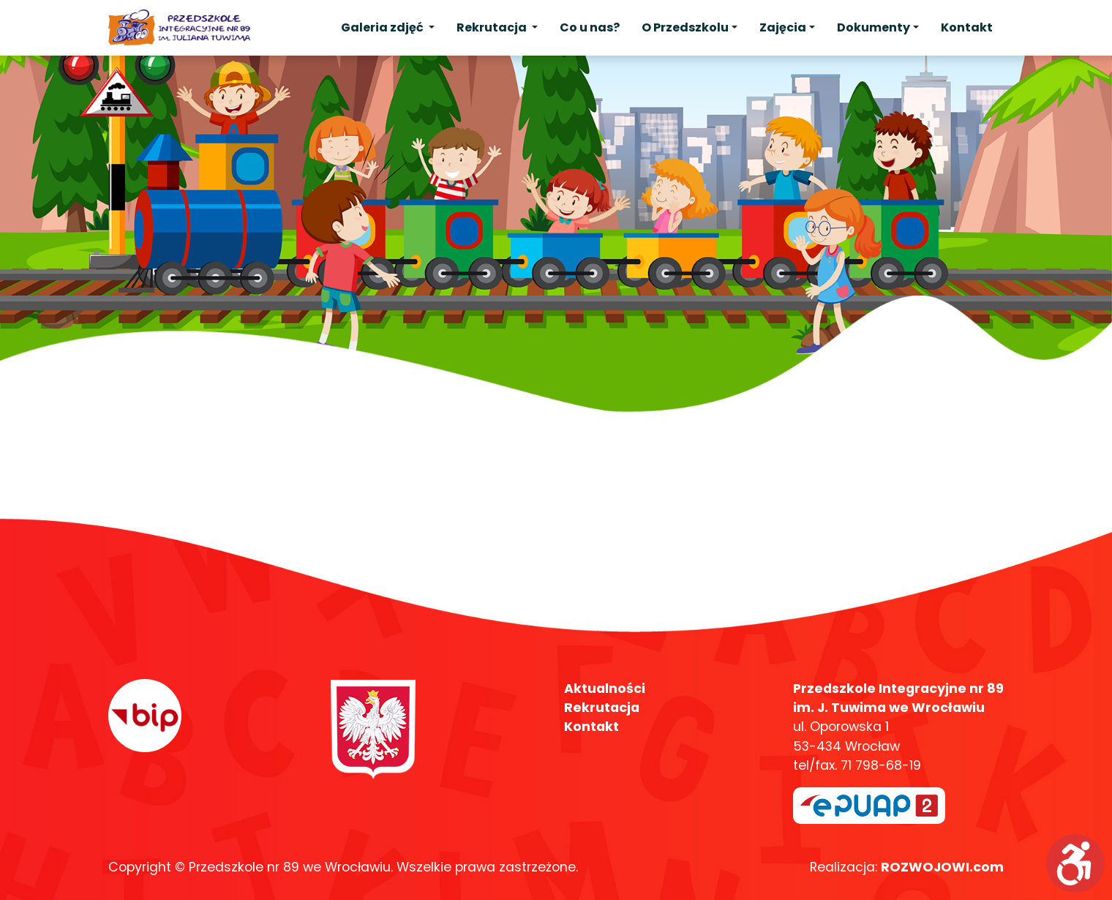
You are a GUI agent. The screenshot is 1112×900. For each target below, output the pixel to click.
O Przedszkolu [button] (685, 27)
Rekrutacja (601, 707)
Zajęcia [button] (782, 27)
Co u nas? (590, 27)
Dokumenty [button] (873, 27)
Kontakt (967, 27)
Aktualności (604, 688)
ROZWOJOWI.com (942, 867)
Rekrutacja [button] (493, 27)
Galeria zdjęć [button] (383, 27)
